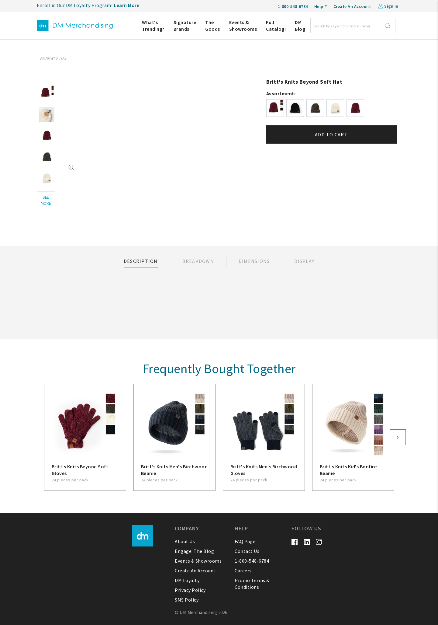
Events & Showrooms (243, 25)
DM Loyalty (187, 580)
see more (46, 200)
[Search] (352, 25)
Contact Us (247, 551)
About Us (185, 541)
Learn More (126, 5)
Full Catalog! (276, 25)
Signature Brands (185, 25)
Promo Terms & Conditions (252, 583)
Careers (243, 570)
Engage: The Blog (194, 551)
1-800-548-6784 (252, 561)
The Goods (212, 25)
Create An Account (352, 6)
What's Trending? (153, 25)
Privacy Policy (190, 590)
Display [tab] (304, 261)
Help (318, 6)
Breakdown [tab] (198, 261)
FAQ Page (245, 541)
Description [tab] (141, 261)
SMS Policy (186, 600)
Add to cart (331, 134)
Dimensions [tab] (254, 261)
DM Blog (300, 25)
